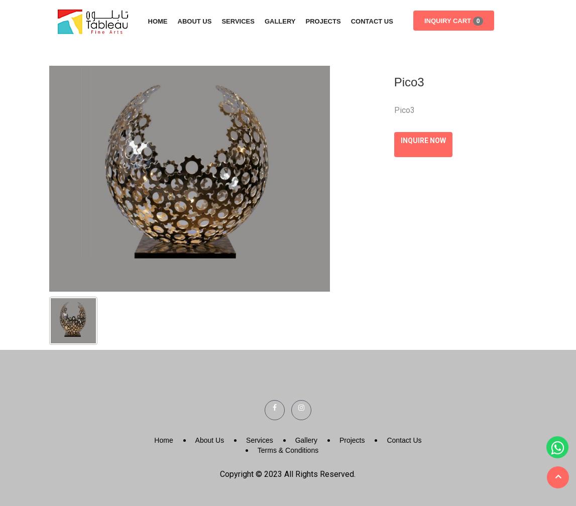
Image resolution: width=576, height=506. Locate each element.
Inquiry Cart (453, 21)
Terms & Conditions (288, 450)
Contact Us (372, 21)
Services (238, 21)
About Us (195, 21)
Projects (323, 21)
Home (158, 21)
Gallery (280, 21)
